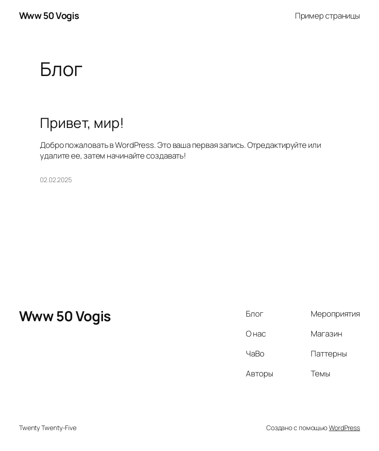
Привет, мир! (82, 123)
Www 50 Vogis (49, 15)
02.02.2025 (56, 179)
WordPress (344, 427)
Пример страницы (327, 15)
